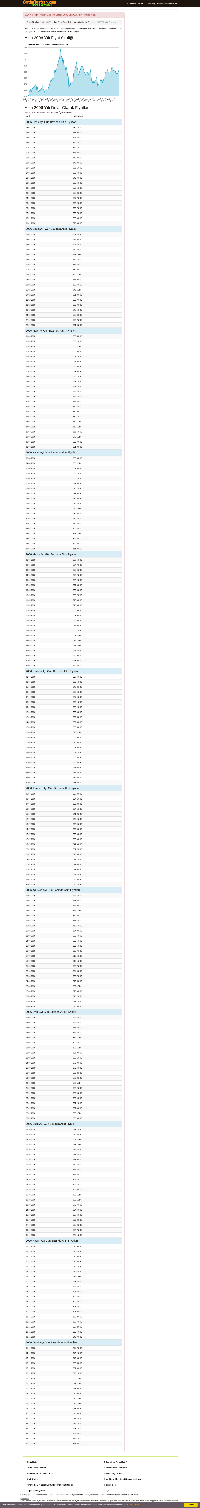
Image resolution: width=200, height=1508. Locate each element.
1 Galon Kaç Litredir (113, 1473)
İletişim (107, 1491)
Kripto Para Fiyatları (36, 1491)
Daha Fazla (134, 1505)
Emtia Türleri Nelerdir (36, 1468)
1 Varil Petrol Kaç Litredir (115, 1468)
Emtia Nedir (32, 1462)
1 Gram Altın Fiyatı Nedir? (115, 1462)
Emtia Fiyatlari (42, 1495)
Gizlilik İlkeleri (110, 1485)
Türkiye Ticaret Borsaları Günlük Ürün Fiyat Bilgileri (50, 1485)
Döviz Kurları (32, 1479)
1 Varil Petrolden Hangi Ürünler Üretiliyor (122, 1479)
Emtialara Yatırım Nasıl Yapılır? (41, 1473)
